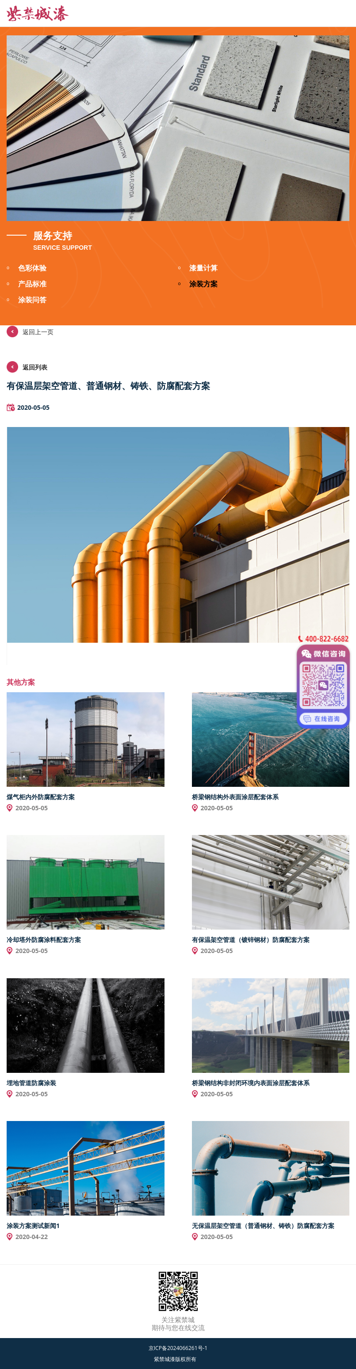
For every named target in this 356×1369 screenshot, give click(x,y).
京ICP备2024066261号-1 (178, 1348)
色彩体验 (26, 269)
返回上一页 (30, 331)
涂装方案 (198, 285)
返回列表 (27, 367)
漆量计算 (198, 269)
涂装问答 (26, 301)
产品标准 (26, 285)
